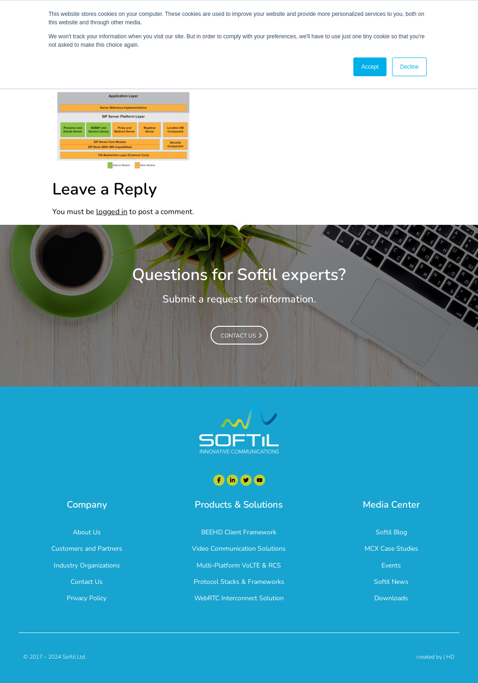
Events (391, 565)
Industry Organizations (87, 565)
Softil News (391, 581)
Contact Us (86, 581)
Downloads (391, 598)
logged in (111, 212)
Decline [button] (409, 67)
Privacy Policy (86, 598)
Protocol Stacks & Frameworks (239, 581)
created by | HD (435, 657)
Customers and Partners (86, 548)
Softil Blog (391, 532)
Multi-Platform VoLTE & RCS (239, 565)
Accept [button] (370, 67)
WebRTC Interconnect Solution (239, 598)
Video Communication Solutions (239, 548)
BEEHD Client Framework (238, 532)
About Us (87, 532)
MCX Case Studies (391, 548)
